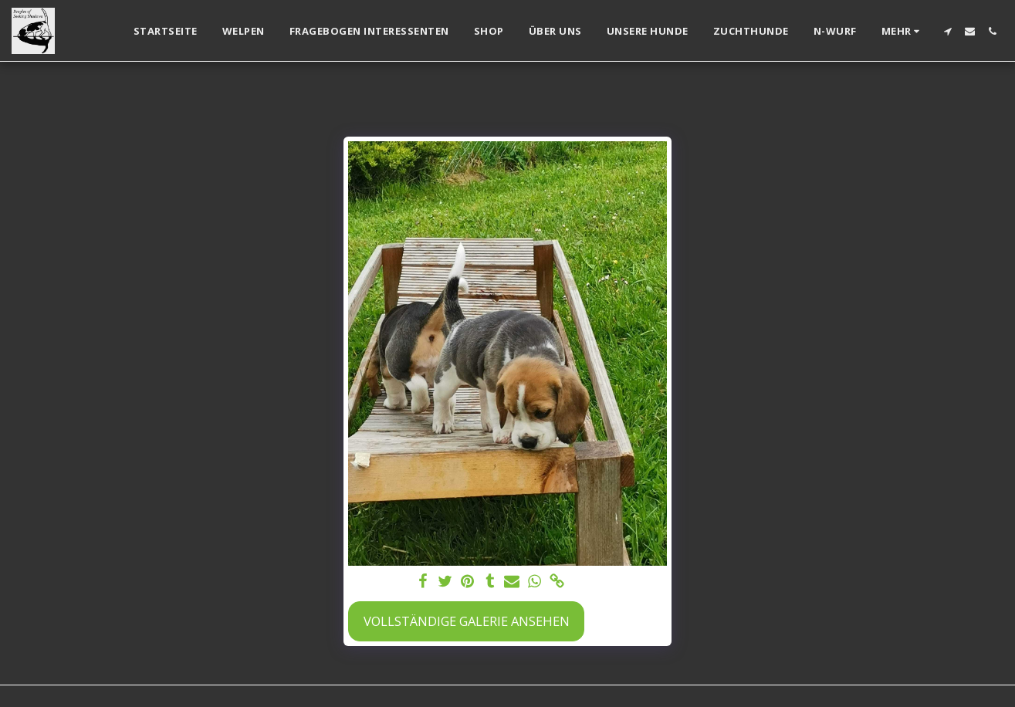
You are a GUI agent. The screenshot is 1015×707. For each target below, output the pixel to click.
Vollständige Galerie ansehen (467, 621)
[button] (947, 31)
